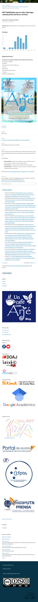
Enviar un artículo (7, 273)
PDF (4, 126)
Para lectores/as (5, 330)
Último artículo (5, 553)
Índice (3, 558)
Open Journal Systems (7, 519)
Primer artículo (5, 541)
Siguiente (32, 262)
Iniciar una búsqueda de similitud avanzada (18, 265)
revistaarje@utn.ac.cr (7, 571)
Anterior (6, 262)
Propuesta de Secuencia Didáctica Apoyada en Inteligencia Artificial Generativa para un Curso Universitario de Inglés (19, 244)
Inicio (3, 5)
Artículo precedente (6, 546)
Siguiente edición (6, 539)
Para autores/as (5, 332)
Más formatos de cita (6, 183)
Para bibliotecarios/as (6, 334)
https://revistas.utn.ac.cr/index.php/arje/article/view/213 (13, 181)
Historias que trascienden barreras (27, 198)
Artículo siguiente (6, 549)
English (3, 281)
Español (4, 283)
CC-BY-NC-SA (6, 576)
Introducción (31, 210)
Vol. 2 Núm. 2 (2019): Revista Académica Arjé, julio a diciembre (15, 6)
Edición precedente (6, 536)
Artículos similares (7, 190)
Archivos (8, 5)
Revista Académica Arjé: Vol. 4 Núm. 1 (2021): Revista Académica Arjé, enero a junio (20, 229)
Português (4, 285)
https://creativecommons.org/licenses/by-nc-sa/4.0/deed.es (22, 171)
